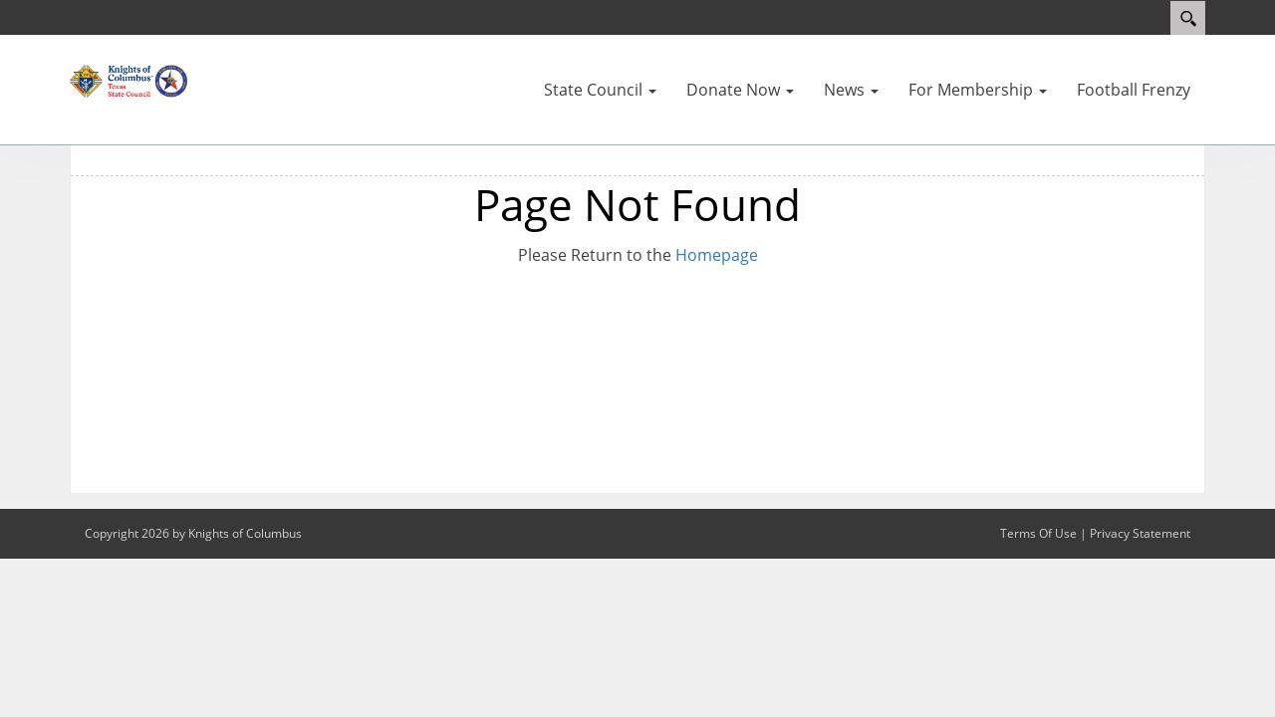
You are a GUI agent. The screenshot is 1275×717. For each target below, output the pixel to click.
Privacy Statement (1140, 533)
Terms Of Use (1038, 533)
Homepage (716, 255)
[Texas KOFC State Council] (129, 80)
